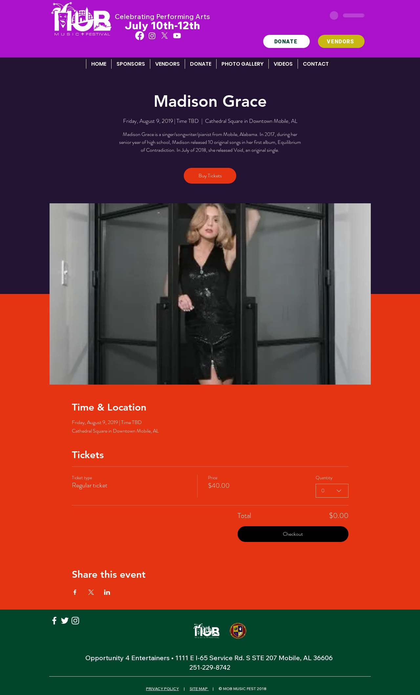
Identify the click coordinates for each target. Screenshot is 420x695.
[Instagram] (152, 35)
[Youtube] (177, 35)
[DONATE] (286, 41)
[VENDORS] (341, 41)
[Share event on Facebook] (75, 592)
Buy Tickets (210, 175)
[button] (242, 64)
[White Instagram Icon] (75, 621)
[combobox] (332, 490)
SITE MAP (199, 688)
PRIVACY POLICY (162, 688)
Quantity (324, 478)
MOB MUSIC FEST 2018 (244, 688)
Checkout (293, 534)
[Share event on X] (91, 592)
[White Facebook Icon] (54, 621)
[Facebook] (139, 35)
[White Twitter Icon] (65, 621)
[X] (164, 35)
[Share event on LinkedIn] (107, 592)
